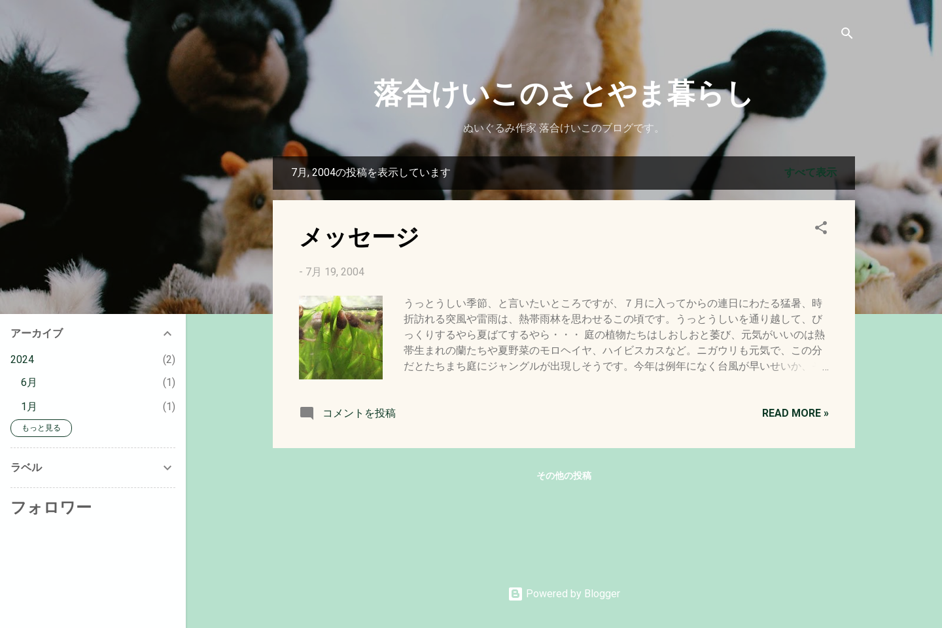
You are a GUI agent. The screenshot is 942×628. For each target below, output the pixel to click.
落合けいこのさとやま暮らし (564, 91)
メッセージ (359, 235)
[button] (821, 230)
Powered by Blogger (564, 593)
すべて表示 (810, 172)
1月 (29, 406)
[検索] (847, 36)
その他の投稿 (563, 475)
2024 (22, 359)
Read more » (795, 413)
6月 (29, 382)
